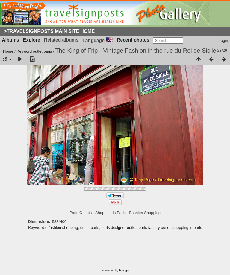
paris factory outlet (154, 227)
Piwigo (124, 270)
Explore (31, 39)
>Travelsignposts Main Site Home (49, 31)
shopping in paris (187, 227)
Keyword (24, 51)
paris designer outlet (118, 227)
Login (223, 40)
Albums (10, 39)
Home (8, 51)
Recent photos (133, 39)
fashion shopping (63, 227)
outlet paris (42, 51)
